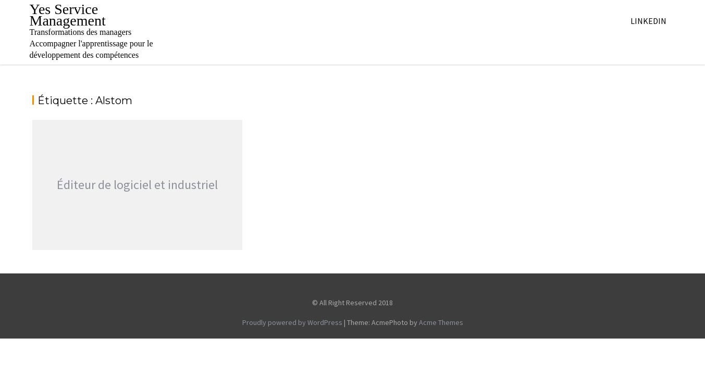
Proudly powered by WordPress (292, 322)
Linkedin (648, 21)
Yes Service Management (68, 15)
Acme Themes (441, 322)
